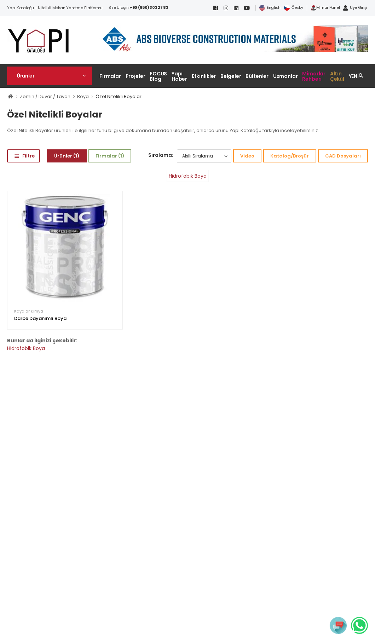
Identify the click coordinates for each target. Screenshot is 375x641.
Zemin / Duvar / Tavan (45, 96)
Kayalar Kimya (28, 311)
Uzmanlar (285, 76)
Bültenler (257, 76)
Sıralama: (160, 155)
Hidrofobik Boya (188, 175)
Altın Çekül (337, 76)
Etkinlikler (204, 76)
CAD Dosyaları (343, 156)
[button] (49, 76)
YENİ (354, 76)
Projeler (135, 76)
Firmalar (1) (110, 156)
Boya (83, 96)
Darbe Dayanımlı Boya (40, 318)
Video (247, 156)
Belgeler (230, 76)
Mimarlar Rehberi (313, 76)
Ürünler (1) (66, 156)
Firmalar (110, 76)
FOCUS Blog (158, 76)
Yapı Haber (179, 76)
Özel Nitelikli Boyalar (119, 96)
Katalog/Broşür (289, 156)
